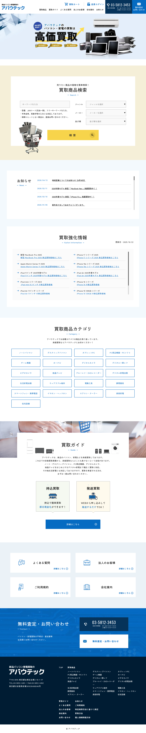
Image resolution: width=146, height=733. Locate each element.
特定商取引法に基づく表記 (86, 709)
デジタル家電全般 (120, 373)
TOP (61, 667)
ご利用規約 (80, 705)
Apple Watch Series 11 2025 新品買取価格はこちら (43, 266)
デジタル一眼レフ (120, 362)
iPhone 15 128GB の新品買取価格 (91, 293)
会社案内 (90, 9)
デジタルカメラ (88, 362)
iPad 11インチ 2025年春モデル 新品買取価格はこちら (44, 275)
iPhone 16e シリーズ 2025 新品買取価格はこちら (98, 266)
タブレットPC (88, 352)
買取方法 (79, 713)
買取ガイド (53, 9)
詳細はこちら (81, 524)
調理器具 (120, 383)
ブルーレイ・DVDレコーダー (88, 373)
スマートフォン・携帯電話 (26, 393)
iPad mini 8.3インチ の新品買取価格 (36, 284)
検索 (73, 135)
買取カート (74, 4)
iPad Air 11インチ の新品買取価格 (35, 293)
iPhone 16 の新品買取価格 (88, 284)
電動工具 (89, 383)
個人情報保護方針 (83, 717)
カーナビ (57, 362)
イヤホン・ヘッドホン (57, 393)
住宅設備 (26, 403)
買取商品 (43, 9)
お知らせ (100, 9)
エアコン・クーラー (88, 393)
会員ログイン (97, 4)
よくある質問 (65, 9)
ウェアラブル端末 (57, 383)
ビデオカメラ (26, 373)
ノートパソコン (26, 352)
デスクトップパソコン (57, 352)
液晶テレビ (57, 373)
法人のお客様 (78, 9)
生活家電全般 (26, 383)
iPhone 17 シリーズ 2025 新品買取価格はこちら (97, 257)
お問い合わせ (64, 717)
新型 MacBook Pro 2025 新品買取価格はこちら (41, 257)
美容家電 (120, 393)
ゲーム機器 (26, 362)
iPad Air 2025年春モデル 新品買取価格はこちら (97, 275)
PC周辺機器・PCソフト (120, 352)
